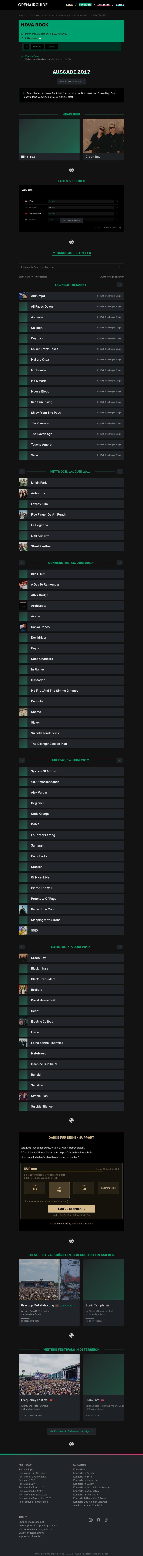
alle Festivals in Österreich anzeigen (70, 1427)
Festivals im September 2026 (35, 1494)
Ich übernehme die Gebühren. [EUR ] (48, 1197)
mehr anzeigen (71, 221)
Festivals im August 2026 (33, 1490)
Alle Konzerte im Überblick (88, 1501)
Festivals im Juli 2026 (31, 1487)
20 (59, 1188)
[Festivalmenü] (26, 47)
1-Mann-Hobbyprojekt (71, 1148)
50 (83, 1188)
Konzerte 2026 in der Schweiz (90, 1494)
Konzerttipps (80, 1465)
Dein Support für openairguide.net (38, 1521)
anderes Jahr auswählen (71, 82)
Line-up (37, 46)
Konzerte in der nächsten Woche (91, 1483)
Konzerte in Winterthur (86, 1476)
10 (34, 1188)
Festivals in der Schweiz (32, 1469)
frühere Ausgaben (84, 15)
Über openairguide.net (31, 1518)
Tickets (52, 46)
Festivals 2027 (27, 1480)
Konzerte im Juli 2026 (85, 1490)
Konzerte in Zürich (83, 1469)
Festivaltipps (26, 1465)
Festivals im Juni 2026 (31, 1483)
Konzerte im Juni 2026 (86, 1487)
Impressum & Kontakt (31, 1532)
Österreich (52, 15)
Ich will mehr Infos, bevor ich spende (70, 1219)
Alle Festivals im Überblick (33, 1498)
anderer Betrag (108, 1188)
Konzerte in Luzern (83, 1480)
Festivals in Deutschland (32, 1473)
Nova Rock (66, 15)
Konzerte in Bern (82, 1473)
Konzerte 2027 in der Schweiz (90, 1498)
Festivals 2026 (27, 1476)
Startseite (24, 15)
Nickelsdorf (32, 38)
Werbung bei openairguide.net (36, 1525)
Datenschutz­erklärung (31, 1529)
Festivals (38, 15)
